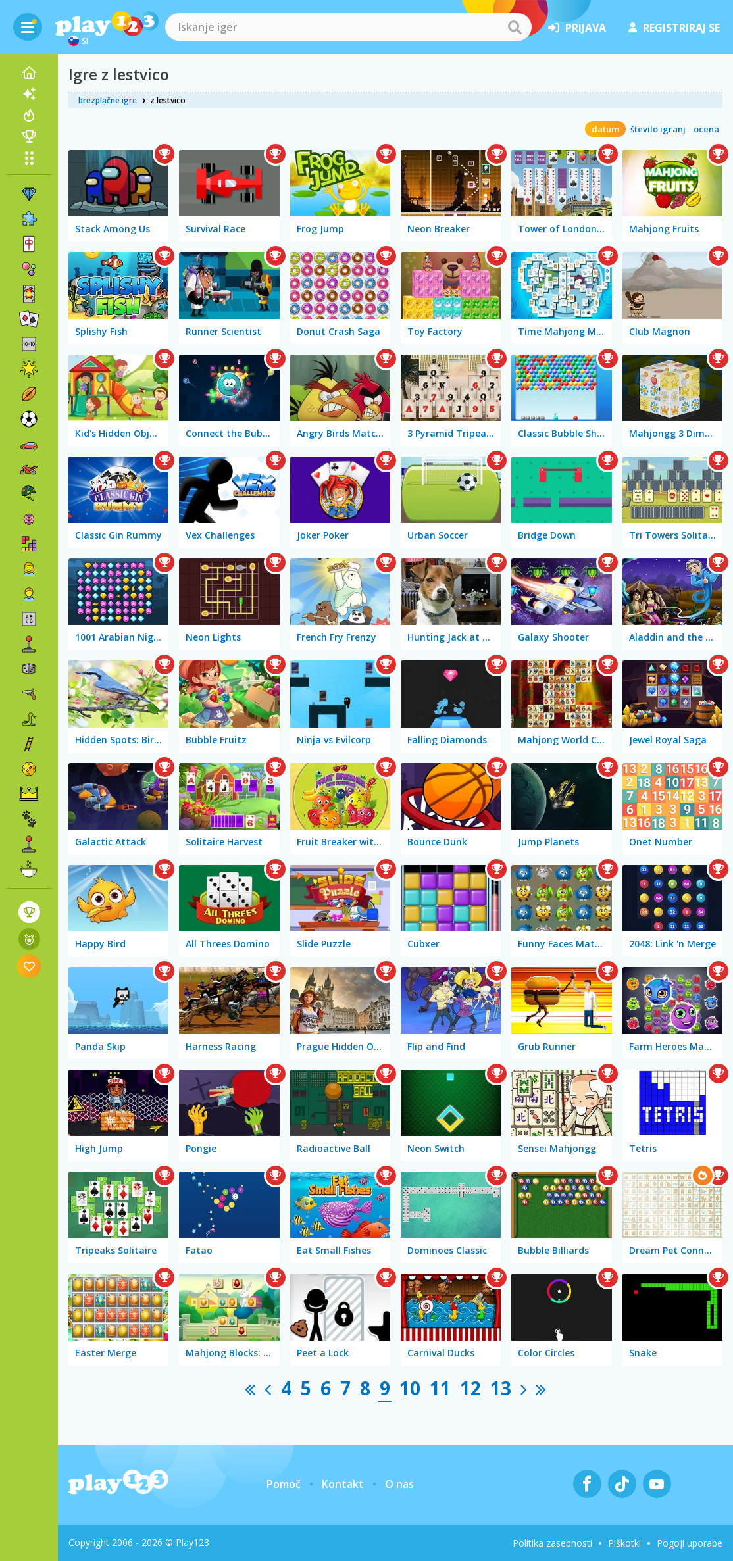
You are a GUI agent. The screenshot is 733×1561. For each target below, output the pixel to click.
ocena (706, 129)
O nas (399, 1484)
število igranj (658, 129)
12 (470, 1387)
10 (409, 1387)
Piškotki (624, 1543)
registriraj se (674, 27)
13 (500, 1387)
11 (440, 1387)
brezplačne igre (107, 100)
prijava (577, 27)
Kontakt (343, 1484)
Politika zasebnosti (552, 1543)
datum (605, 129)
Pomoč (283, 1484)
